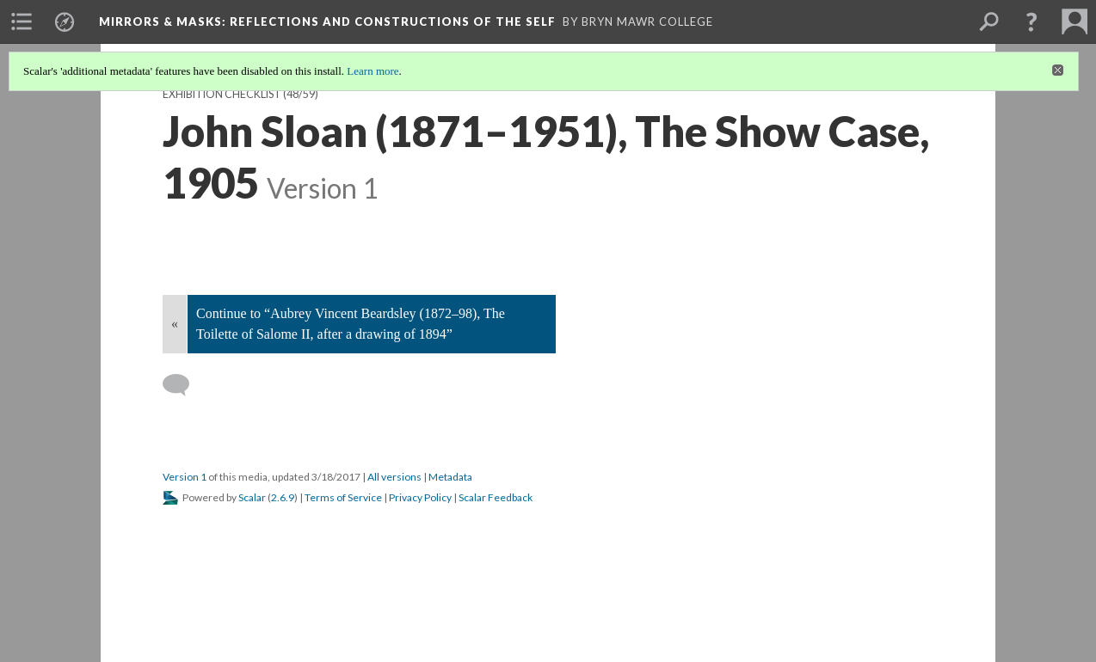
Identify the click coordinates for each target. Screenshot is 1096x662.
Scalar (252, 497)
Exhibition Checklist (222, 94)
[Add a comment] (184, 385)
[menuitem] (21, 21)
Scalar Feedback (496, 497)
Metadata (450, 476)
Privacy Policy (420, 497)
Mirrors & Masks (327, 21)
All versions (394, 476)
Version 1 (184, 476)
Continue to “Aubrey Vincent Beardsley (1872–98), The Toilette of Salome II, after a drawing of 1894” (350, 323)
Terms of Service (343, 497)
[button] (1031, 21)
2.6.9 (282, 497)
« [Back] (174, 323)
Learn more (372, 70)
